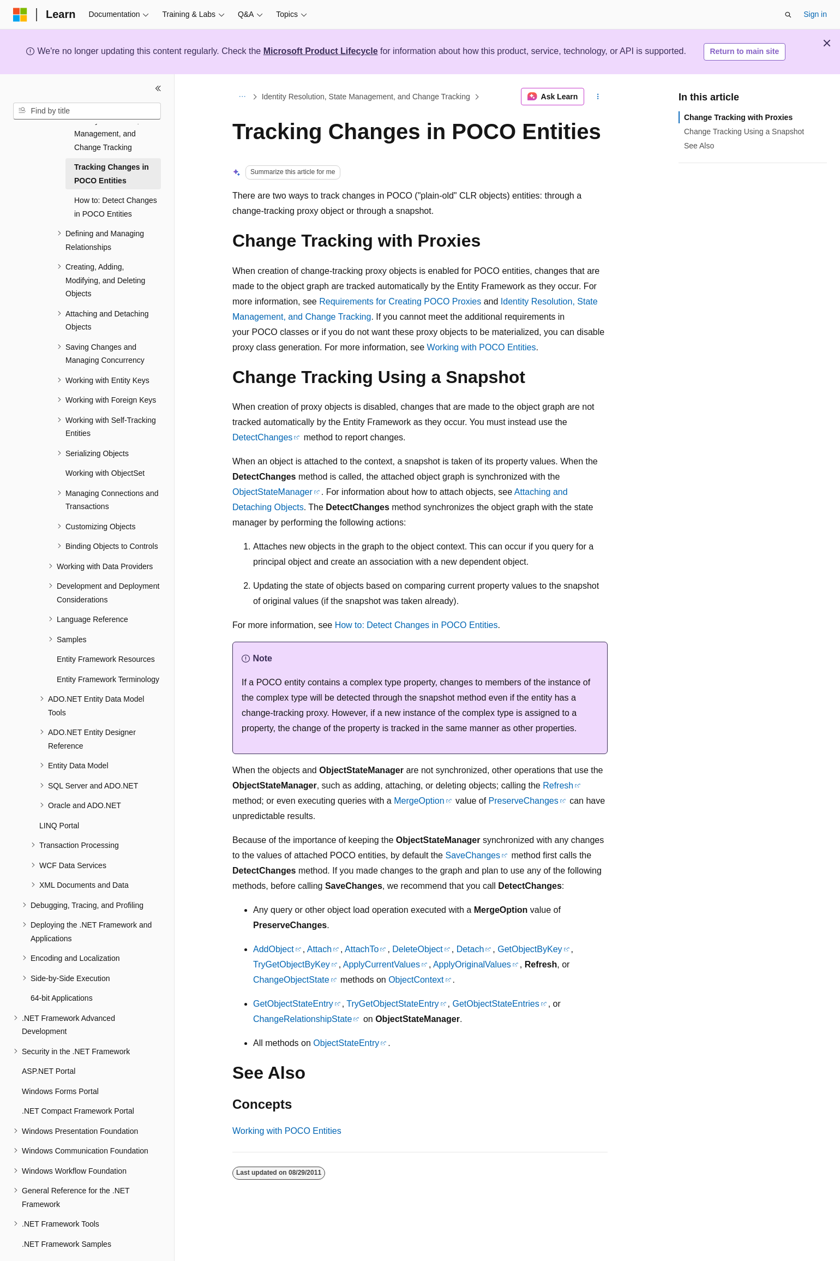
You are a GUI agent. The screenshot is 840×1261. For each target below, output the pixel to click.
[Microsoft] (20, 15)
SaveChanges (472, 855)
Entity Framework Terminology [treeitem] (108, 652)
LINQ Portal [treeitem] (59, 798)
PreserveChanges (524, 800)
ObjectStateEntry (346, 1043)
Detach (470, 949)
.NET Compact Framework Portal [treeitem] (78, 1084)
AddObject (273, 949)
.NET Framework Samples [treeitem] (66, 1217)
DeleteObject (417, 949)
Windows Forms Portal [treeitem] (60, 1064)
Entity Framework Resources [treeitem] (106, 632)
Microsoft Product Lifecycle (320, 51)
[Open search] (788, 15)
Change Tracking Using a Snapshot (744, 131)
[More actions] (598, 96)
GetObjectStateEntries (495, 1003)
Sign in (815, 14)
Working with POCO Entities (481, 347)
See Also (699, 145)
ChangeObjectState (291, 979)
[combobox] (87, 111)
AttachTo (362, 949)
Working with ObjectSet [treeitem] (105, 446)
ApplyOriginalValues (472, 964)
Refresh (558, 785)
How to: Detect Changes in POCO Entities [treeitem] (115, 180)
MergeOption (419, 800)
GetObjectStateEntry (293, 1003)
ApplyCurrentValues (381, 964)
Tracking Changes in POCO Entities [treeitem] (111, 147)
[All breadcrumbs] (241, 96)
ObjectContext (415, 979)
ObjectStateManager (272, 492)
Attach (319, 949)
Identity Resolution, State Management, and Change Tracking (366, 96)
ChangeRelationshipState (302, 1019)
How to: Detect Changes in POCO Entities (416, 625)
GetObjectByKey (529, 949)
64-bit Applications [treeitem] (62, 971)
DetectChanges (262, 437)
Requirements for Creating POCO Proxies (400, 301)
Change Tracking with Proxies (738, 117)
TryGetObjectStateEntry (392, 1003)
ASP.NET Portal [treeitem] (48, 1044)
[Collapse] (158, 88)
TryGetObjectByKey (291, 964)
